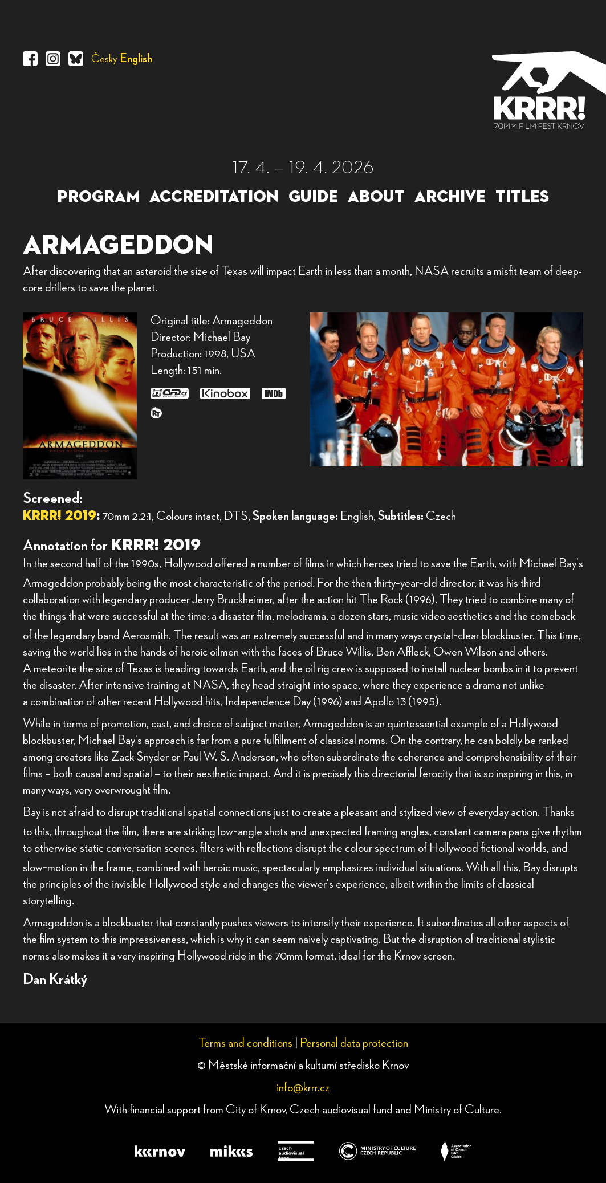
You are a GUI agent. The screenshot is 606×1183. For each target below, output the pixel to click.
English (136, 58)
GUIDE (313, 197)
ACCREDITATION (214, 197)
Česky (104, 58)
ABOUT (376, 197)
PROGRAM (98, 197)
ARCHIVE (450, 197)
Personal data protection (354, 1043)
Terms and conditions (245, 1043)
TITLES (522, 197)
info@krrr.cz (303, 1087)
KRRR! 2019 (59, 516)
